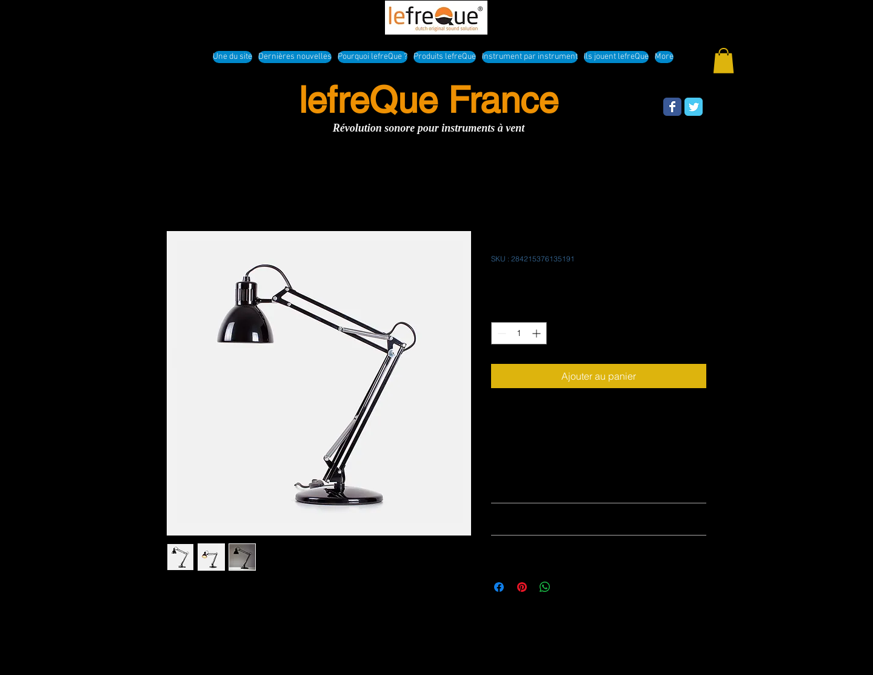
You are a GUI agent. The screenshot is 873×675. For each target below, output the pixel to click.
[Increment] (537, 333)
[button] (723, 60)
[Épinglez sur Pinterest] (522, 587)
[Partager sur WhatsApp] (545, 587)
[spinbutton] (519, 333)
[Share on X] (568, 587)
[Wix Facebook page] (672, 107)
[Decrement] (500, 333)
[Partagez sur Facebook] (499, 587)
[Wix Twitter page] (693, 107)
